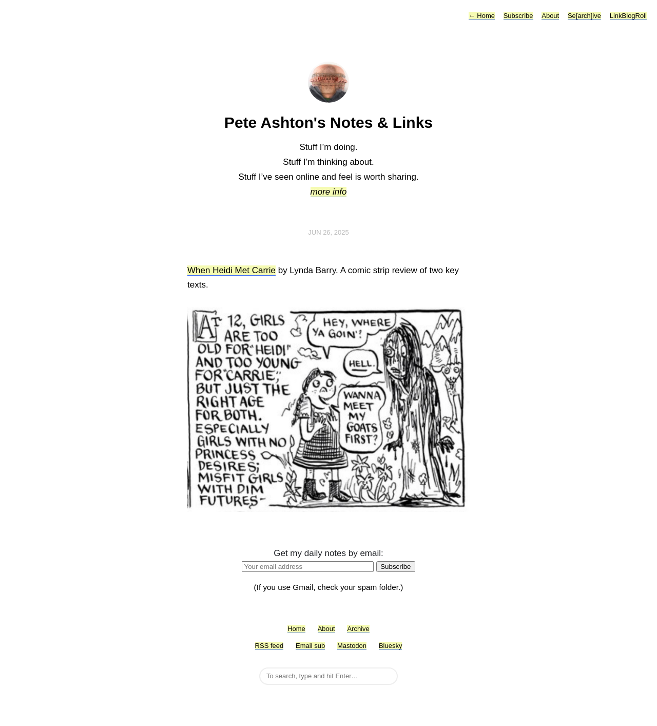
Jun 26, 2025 (328, 232)
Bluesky (390, 645)
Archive (358, 629)
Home (482, 16)
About (550, 16)
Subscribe (518, 16)
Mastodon (351, 645)
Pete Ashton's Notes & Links (328, 122)
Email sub (310, 645)
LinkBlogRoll (628, 16)
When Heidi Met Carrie (231, 270)
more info (329, 192)
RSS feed (269, 645)
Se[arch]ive (584, 16)
